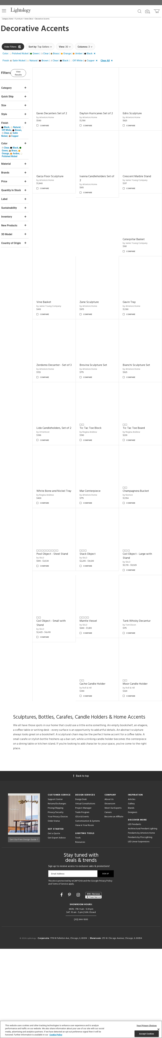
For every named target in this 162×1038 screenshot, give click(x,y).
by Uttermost (52, 477)
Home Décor (28, 18)
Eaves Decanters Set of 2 (61, 110)
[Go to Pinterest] (70, 984)
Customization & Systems (87, 910)
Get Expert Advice (57, 927)
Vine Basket (93, 290)
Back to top (81, 864)
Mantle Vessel (94, 713)
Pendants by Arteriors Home (141, 922)
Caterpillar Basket (137, 230)
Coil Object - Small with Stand (60, 715)
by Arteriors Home (54, 114)
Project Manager (83, 897)
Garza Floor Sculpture (139, 170)
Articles (131, 888)
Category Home (7, 18)
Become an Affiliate (113, 906)
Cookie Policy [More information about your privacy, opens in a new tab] (56, 1035)
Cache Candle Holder (98, 773)
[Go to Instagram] (78, 984)
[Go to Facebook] (62, 984)
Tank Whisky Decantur (140, 713)
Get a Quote (54, 922)
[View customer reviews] (93, 984)
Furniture (19, 18)
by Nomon (131, 593)
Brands (131, 897)
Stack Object (94, 649)
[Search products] (139, 11)
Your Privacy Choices (58, 906)
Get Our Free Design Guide (24, 928)
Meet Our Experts (112, 897)
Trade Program (82, 901)
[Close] (158, 1029)
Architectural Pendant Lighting (142, 918)
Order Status (54, 910)
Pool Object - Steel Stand (61, 649)
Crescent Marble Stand (100, 230)
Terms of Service (60, 973)
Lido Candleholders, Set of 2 (60, 471)
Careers (108, 901)
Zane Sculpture (135, 290)
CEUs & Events (82, 906)
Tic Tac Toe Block (97, 469)
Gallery (131, 893)
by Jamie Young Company (98, 234)
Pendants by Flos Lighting (140, 926)
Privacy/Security (55, 901)
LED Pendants (134, 913)
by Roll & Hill (92, 777)
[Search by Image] (147, 11)
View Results (28, 72)
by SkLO (49, 653)
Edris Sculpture (135, 110)
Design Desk (81, 888)
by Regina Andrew (94, 473)
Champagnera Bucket (139, 589)
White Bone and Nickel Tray (100, 531)
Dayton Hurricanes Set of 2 (101, 112)
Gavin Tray (52, 350)
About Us (108, 888)
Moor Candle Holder (138, 773)
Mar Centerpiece (136, 529)
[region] (81, 1029)
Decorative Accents (42, 18)
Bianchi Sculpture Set (139, 409)
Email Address (57, 963)
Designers (132, 901)
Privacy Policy (105, 970)
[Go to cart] (157, 10)
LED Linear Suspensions (138, 931)
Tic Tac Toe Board (137, 469)
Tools (78, 927)
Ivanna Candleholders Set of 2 (61, 232)
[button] (4, 10)
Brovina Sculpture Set (139, 350)
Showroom (109, 893)
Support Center (55, 888)
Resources (80, 931)
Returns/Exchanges (57, 893)
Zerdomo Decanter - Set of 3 (101, 352)
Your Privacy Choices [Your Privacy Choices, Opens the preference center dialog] (147, 1025)
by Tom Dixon (132, 717)
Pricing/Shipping (55, 897)
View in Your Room (84, 914)
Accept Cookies (146, 1033)
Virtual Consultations (85, 893)
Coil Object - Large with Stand (140, 651)
